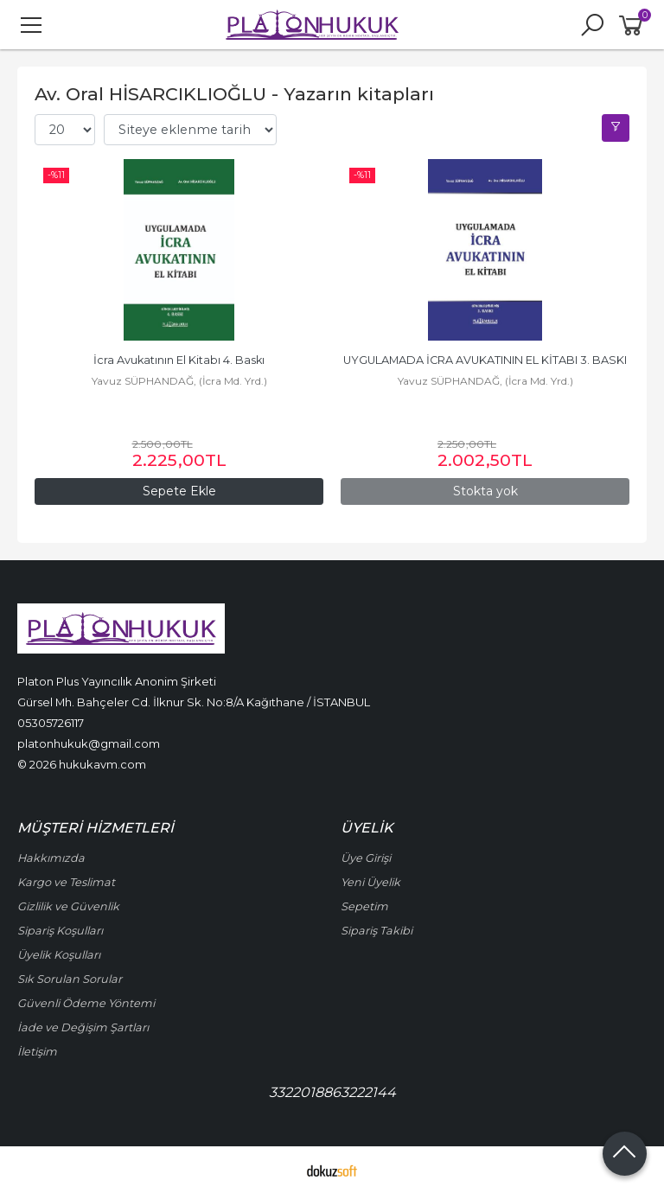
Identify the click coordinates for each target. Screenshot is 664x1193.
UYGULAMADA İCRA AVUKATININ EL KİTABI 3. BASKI (485, 360)
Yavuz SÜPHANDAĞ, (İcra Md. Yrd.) (179, 380)
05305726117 (50, 723)
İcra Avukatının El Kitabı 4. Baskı (179, 360)
